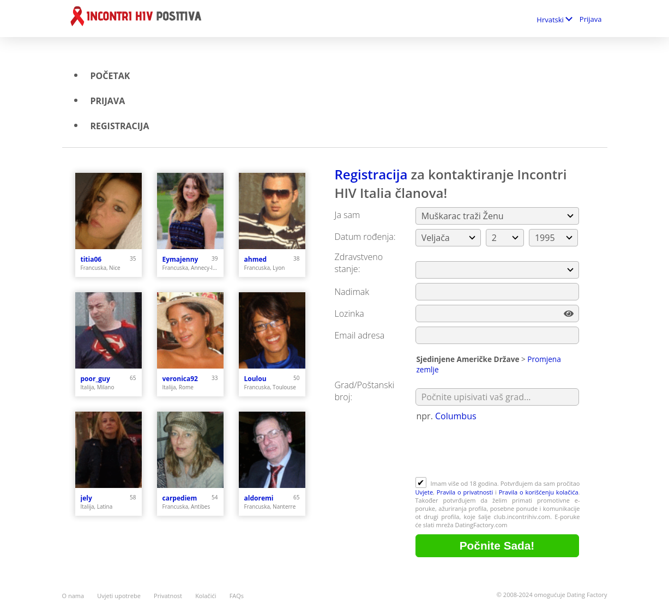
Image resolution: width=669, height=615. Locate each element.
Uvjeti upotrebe (119, 596)
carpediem (179, 498)
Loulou (255, 378)
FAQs (237, 596)
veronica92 (180, 378)
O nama (73, 596)
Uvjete (424, 492)
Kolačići (205, 596)
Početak (110, 76)
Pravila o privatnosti (465, 492)
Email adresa (360, 335)
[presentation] (498, 450)
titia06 (91, 259)
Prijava (591, 19)
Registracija (120, 126)
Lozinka (349, 313)
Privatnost (168, 596)
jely (86, 498)
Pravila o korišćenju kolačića (538, 492)
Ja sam (347, 215)
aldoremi (259, 498)
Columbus (456, 416)
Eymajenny (180, 259)
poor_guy (95, 378)
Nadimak (352, 292)
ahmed (255, 259)
